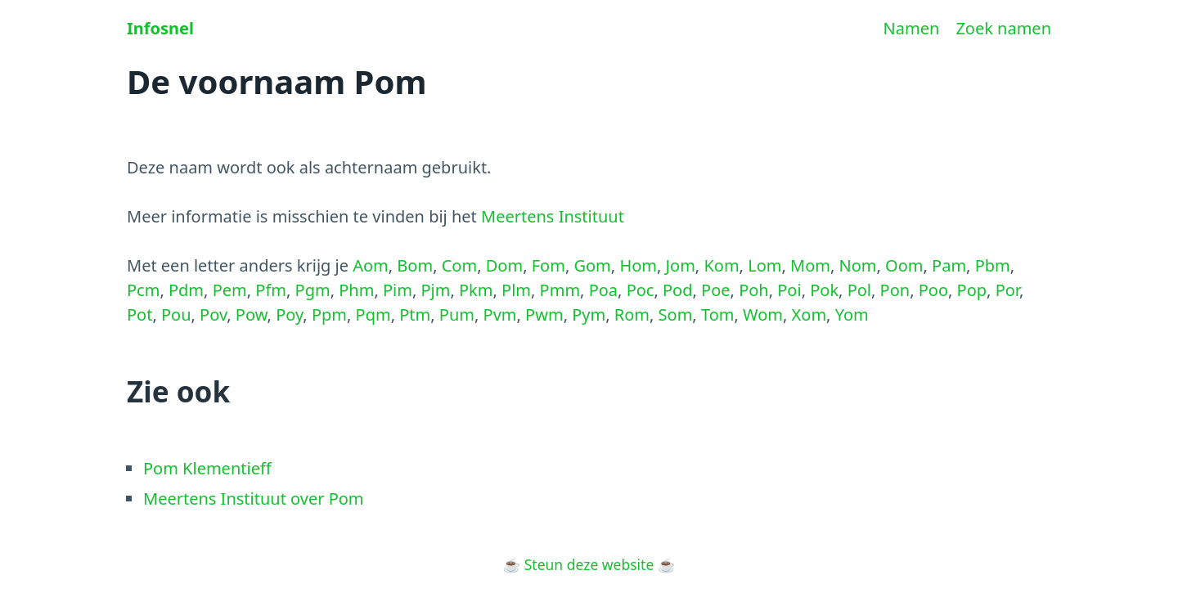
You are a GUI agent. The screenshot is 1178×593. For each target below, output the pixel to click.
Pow (252, 314)
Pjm (435, 290)
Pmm (560, 290)
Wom (763, 314)
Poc (640, 290)
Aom (371, 265)
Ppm (329, 314)
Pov (213, 314)
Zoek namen (1003, 28)
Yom (852, 314)
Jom (680, 265)
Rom (632, 314)
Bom (415, 265)
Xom (809, 314)
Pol (859, 290)
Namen (912, 28)
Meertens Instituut (552, 216)
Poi (789, 290)
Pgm (312, 290)
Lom (764, 265)
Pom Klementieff (207, 468)
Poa (603, 290)
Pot (139, 314)
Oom (904, 265)
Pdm (186, 290)
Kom (721, 265)
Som (676, 314)
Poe (715, 290)
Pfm (270, 290)
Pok (824, 290)
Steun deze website (589, 564)
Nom (858, 265)
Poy (289, 314)
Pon (895, 290)
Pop (972, 290)
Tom (718, 314)
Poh (754, 290)
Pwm (544, 314)
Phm (356, 290)
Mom (810, 265)
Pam (949, 265)
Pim (397, 290)
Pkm (475, 290)
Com (459, 265)
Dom (504, 265)
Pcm (143, 290)
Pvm (500, 314)
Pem (230, 290)
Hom (638, 265)
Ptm (414, 314)
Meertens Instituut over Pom (253, 498)
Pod (678, 290)
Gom (591, 265)
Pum (456, 314)
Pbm (992, 265)
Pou (176, 314)
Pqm (373, 314)
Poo (933, 290)
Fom (548, 265)
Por (1007, 290)
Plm (516, 290)
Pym (588, 314)
